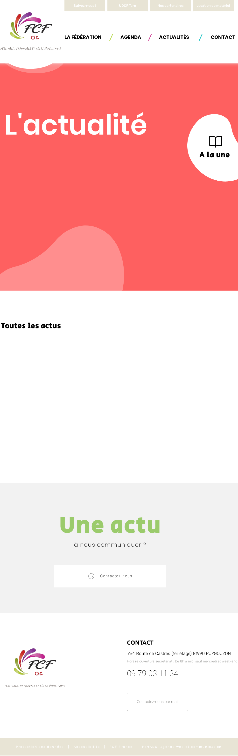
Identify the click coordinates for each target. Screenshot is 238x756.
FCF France (121, 747)
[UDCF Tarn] (127, 6)
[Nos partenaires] (170, 6)
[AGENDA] (130, 37)
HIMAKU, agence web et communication (182, 747)
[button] (213, 6)
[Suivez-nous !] (84, 6)
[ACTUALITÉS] (174, 37)
